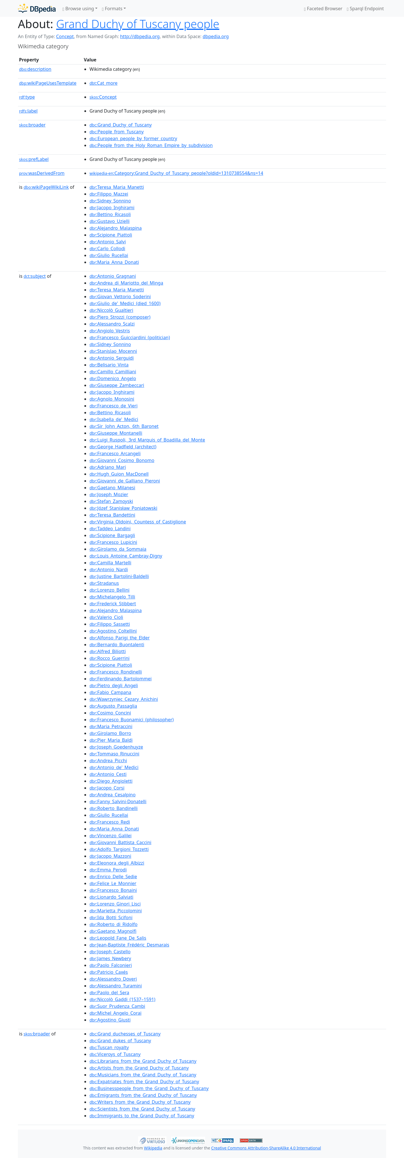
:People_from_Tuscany (116, 132)
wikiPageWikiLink (46, 187)
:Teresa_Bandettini (112, 515)
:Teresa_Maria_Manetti (116, 187)
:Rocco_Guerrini (109, 658)
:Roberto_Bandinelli (113, 808)
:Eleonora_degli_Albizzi (116, 863)
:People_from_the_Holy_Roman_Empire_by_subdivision (151, 145)
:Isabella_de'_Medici (113, 419)
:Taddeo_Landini (110, 528)
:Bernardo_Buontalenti (116, 644)
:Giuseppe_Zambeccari (116, 385)
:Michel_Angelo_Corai (115, 1013)
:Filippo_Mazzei (108, 194)
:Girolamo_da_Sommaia (117, 549)
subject (35, 276)
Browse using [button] (78, 8)
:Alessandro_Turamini (115, 986)
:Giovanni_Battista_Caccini (120, 842)
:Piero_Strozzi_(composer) (120, 317)
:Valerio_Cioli (106, 617)
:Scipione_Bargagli (112, 535)
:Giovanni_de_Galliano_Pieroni (124, 481)
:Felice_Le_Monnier (112, 883)
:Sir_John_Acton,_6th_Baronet (124, 426)
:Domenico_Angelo (112, 378)
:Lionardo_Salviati (111, 897)
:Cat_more (103, 83)
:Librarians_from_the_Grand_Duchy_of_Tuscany (142, 1061)
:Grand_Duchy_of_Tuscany (120, 125)
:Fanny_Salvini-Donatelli (117, 801)
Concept (65, 36)
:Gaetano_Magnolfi (112, 931)
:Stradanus (104, 583)
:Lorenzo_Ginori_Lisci (115, 904)
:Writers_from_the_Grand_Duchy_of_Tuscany (140, 1102)
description (35, 69)
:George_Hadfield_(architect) (122, 447)
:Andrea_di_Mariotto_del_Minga (126, 283)
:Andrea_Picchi (108, 760)
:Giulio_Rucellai (108, 255)
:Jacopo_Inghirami (111, 207)
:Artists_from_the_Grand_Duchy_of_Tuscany (139, 1068)
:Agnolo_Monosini (111, 399)
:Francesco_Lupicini (113, 542)
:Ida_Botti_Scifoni (110, 917)
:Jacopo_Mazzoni (110, 856)
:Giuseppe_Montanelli (115, 433)
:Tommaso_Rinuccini (114, 754)
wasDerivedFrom (41, 173)
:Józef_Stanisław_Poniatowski (123, 508)
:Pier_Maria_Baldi (111, 740)
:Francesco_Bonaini (113, 890)
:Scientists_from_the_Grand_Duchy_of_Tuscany (142, 1109)
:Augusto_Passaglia (113, 706)
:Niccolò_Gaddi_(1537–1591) (122, 999)
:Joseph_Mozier (108, 494)
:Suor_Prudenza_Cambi (117, 1006)
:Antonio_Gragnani (112, 276)
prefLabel (34, 159)
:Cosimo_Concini (110, 713)
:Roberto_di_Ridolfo (113, 924)
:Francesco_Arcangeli (115, 453)
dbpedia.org (216, 36)
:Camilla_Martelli (110, 563)
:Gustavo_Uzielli (109, 221)
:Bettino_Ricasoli (110, 214)
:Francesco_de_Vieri (113, 406)
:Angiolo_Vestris (109, 331)
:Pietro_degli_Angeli (113, 685)
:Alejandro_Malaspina (115, 228)
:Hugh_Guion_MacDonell (119, 474)
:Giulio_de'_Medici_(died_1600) (125, 303)
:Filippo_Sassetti (109, 624)
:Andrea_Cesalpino (112, 795)
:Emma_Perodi (108, 870)
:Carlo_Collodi (107, 248)
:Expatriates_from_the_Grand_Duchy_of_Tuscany (144, 1081)
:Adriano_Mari (107, 467)
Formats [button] (112, 8)
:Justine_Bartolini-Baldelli (119, 576)
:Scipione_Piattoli (110, 235)
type (27, 97)
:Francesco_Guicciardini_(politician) (129, 337)
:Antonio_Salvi (107, 242)
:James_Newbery (110, 958)
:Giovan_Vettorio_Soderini (120, 296)
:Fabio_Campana (110, 692)
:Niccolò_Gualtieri (111, 310)
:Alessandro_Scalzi (112, 324)
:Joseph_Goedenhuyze (116, 747)
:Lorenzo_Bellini (109, 590)
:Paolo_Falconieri (110, 965)
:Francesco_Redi (109, 822)
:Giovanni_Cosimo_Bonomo (121, 460)
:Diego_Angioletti (110, 781)
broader (32, 125)
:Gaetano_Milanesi (112, 487)
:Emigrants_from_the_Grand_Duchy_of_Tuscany (143, 1095)
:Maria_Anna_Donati (114, 262)
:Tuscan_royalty (109, 1047)
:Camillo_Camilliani (112, 371)
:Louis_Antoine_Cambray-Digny (125, 556)
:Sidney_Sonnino (110, 201)
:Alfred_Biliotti (107, 651)
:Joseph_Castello (109, 951)
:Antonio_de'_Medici (113, 767)
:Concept (103, 97)
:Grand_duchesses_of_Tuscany (125, 1034)
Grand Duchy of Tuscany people (137, 24)
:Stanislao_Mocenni (113, 351)
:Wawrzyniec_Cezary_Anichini (123, 699)
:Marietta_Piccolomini (115, 911)
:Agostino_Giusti (110, 1020)
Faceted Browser (323, 8)
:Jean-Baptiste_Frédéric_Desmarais (129, 945)
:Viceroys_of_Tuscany (115, 1054)
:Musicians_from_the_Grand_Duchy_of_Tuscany (142, 1075)
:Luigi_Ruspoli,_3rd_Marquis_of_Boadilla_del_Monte (147, 440)
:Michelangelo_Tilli (112, 597)
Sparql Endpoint (365, 8)
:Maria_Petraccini (110, 726)
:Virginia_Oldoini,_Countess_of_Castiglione (137, 522)
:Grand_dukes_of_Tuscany (120, 1040)
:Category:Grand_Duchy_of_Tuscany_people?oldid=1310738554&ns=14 (176, 173)
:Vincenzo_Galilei (110, 835)
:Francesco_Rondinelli (115, 672)
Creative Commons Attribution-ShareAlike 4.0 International (266, 1148)
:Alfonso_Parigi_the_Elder (119, 638)
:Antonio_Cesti (107, 774)
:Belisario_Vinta (109, 365)
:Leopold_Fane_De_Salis (117, 938)
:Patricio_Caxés (108, 972)
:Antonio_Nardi (108, 569)
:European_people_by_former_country (133, 138)
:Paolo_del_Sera (109, 992)
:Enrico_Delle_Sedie (113, 876)
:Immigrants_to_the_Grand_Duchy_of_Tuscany (141, 1116)
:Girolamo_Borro (110, 733)
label (28, 111)
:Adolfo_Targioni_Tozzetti (119, 849)
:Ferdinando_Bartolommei (120, 679)
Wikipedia (153, 1148)
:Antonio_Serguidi (111, 358)
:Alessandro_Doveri (113, 979)
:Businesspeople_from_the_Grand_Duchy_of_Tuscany (149, 1088)
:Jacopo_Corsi (106, 788)
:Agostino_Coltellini (113, 631)
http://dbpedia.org (140, 36)
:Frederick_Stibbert (112, 603)
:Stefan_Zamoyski (111, 501)
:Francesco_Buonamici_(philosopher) (131, 719)
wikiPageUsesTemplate (47, 83)
